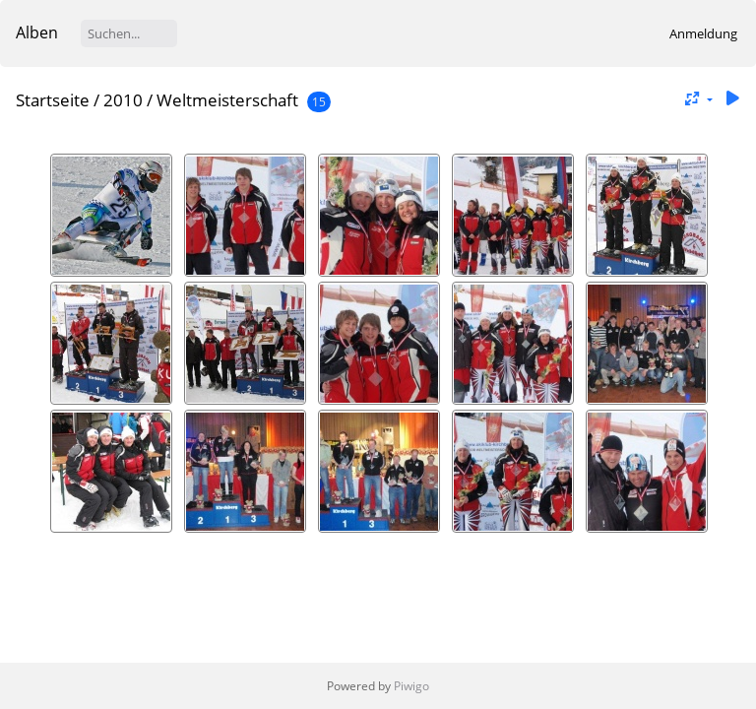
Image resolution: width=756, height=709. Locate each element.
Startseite (53, 100)
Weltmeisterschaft (227, 100)
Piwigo (411, 685)
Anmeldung (703, 33)
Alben (37, 32)
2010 (123, 100)
